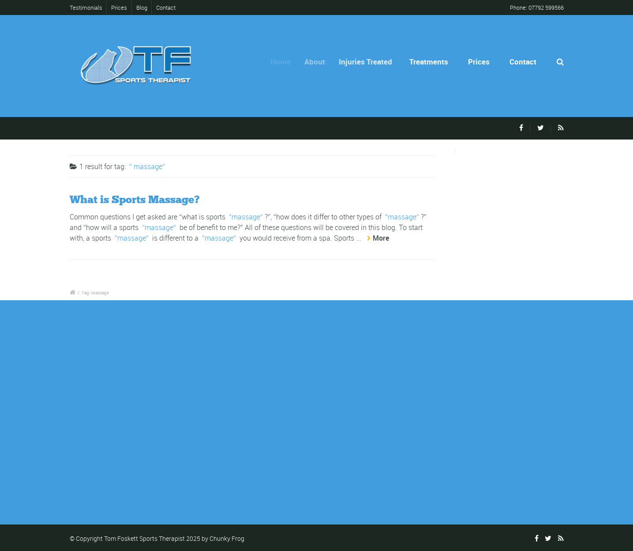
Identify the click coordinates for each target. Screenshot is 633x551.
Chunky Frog (227, 538)
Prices (119, 7)
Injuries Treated (370, 62)
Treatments (430, 62)
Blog (141, 7)
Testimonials (87, 7)
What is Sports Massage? (134, 199)
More (381, 238)
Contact (166, 7)
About (319, 62)
